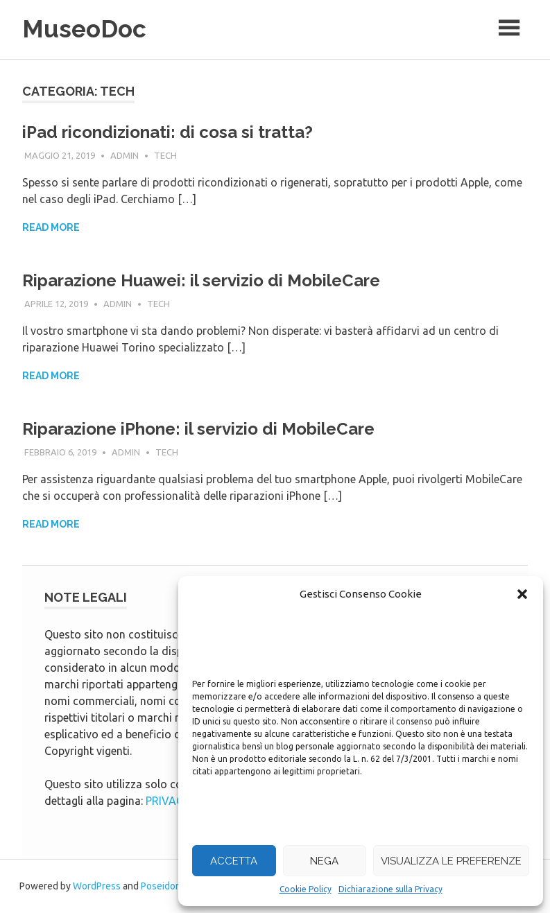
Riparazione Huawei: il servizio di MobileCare (201, 280)
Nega (324, 861)
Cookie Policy (306, 889)
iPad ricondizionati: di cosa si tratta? (167, 132)
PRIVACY (168, 800)
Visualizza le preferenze (451, 861)
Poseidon (161, 886)
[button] (522, 594)
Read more (51, 227)
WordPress (97, 886)
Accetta (233, 861)
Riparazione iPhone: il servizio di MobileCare (198, 429)
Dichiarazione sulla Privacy (390, 889)
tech (165, 155)
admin (124, 155)
